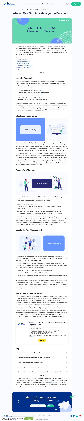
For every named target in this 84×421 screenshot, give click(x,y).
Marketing (32, 3)
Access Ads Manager (23, 63)
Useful (43, 3)
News (27, 3)
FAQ (18, 69)
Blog (19, 9)
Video (52, 3)
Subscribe (50, 405)
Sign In (68, 3)
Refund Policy (51, 415)
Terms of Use (42, 415)
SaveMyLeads (51, 382)
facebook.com (40, 90)
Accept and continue (29, 419)
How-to (38, 3)
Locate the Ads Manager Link (25, 65)
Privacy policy (33, 415)
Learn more (14, 419)
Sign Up (76, 4)
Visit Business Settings (23, 61)
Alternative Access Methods (25, 67)
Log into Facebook (22, 59)
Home (13, 9)
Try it (32, 336)
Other (48, 3)
